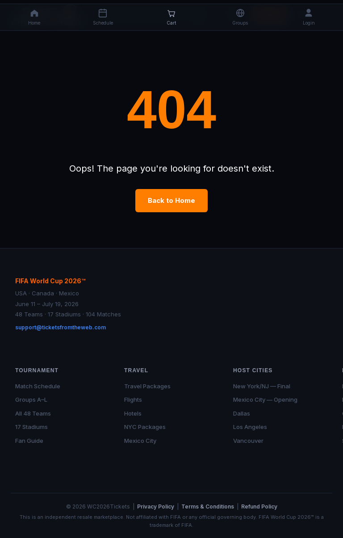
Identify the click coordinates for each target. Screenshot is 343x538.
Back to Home (171, 200)
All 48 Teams (33, 413)
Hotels (133, 413)
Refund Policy (259, 506)
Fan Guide (29, 440)
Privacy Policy (155, 506)
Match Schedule (37, 386)
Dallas (241, 413)
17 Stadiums (31, 426)
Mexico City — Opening (265, 399)
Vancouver (248, 440)
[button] (240, 17)
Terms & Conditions (207, 506)
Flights (133, 399)
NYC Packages (145, 426)
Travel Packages (147, 386)
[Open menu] (326, 15)
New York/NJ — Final (261, 386)
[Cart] (171, 17)
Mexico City (140, 440)
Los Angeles (250, 426)
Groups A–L (31, 399)
